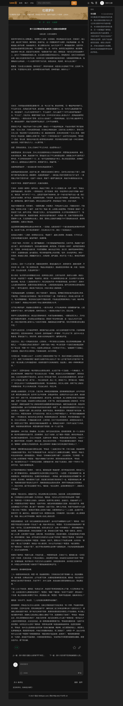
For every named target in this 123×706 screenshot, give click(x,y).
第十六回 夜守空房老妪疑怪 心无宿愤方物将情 (73, 655)
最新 (76, 682)
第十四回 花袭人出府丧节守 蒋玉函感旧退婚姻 (36, 655)
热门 (26, 3)
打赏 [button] (16, 647)
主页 (48, 34)
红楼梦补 (54, 34)
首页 (20, 3)
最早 (81, 682)
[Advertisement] (48, 88)
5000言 (13, 3)
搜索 (74, 3)
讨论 (32, 3)
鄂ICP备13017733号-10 (58, 696)
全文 (48, 22)
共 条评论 (18, 682)
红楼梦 (54, 22)
